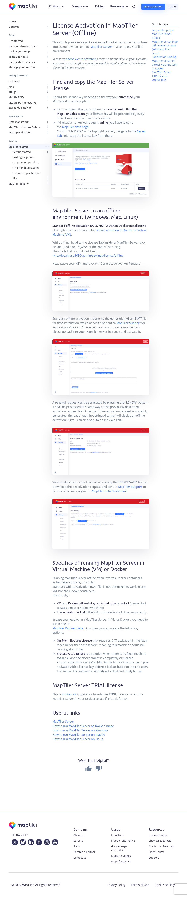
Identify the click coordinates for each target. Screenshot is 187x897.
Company (80, 6)
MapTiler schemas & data (24, 127)
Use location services (22, 62)
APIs (11, 86)
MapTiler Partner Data (67, 628)
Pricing (99, 6)
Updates (14, 26)
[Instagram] (46, 841)
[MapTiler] (24, 7)
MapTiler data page (75, 127)
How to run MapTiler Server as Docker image (83, 726)
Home (12, 21)
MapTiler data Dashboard (109, 491)
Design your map (19, 51)
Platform (57, 6)
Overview (14, 81)
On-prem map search (25, 167)
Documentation (158, 835)
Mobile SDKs (16, 97)
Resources (119, 6)
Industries (117, 835)
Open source (157, 852)
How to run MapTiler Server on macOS (78, 735)
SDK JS (12, 92)
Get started (16, 41)
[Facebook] (38, 841)
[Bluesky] (22, 841)
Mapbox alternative (123, 840)
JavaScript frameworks (22, 102)
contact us (69, 694)
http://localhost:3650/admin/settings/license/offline (87, 256)
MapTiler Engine (19, 183)
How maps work (19, 122)
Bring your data (18, 56)
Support (154, 857)
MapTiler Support (129, 323)
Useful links (159, 80)
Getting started (21, 152)
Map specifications (20, 132)
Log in (172, 6)
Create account (153, 6)
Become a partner (84, 852)
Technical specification (26, 173)
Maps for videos (121, 856)
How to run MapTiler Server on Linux (77, 739)
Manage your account (22, 67)
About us (78, 835)
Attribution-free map (161, 846)
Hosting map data (23, 157)
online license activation (81, 59)
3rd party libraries (20, 108)
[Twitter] (14, 841)
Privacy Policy (116, 885)
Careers (78, 840)
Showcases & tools (160, 840)
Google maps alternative (119, 848)
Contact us (79, 857)
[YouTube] (54, 841)
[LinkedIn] (30, 841)
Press (76, 846)
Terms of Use (140, 885)
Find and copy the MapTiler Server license (163, 33)
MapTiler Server (18, 146)
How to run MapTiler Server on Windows (80, 730)
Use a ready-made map (23, 46)
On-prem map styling (25, 162)
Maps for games (121, 861)
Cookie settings (165, 885)
